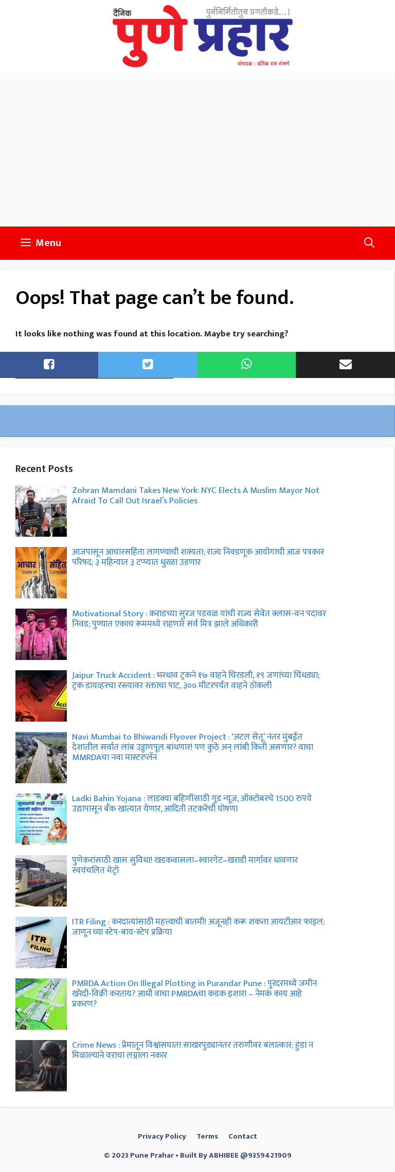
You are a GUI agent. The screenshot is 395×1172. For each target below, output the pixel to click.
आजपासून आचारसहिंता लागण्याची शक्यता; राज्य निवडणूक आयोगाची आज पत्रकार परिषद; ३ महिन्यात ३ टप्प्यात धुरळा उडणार (198, 557)
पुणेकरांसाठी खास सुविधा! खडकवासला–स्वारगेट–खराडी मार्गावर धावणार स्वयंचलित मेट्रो (185, 865)
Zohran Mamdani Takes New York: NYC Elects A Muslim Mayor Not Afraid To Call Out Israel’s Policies (195, 495)
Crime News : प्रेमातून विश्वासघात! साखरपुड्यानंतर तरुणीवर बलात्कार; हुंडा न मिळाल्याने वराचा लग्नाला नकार (192, 1050)
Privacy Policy (162, 1136)
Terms (207, 1136)
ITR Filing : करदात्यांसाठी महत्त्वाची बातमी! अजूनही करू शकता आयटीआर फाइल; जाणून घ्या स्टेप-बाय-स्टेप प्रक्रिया (198, 927)
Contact (242, 1136)
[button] (369, 243)
